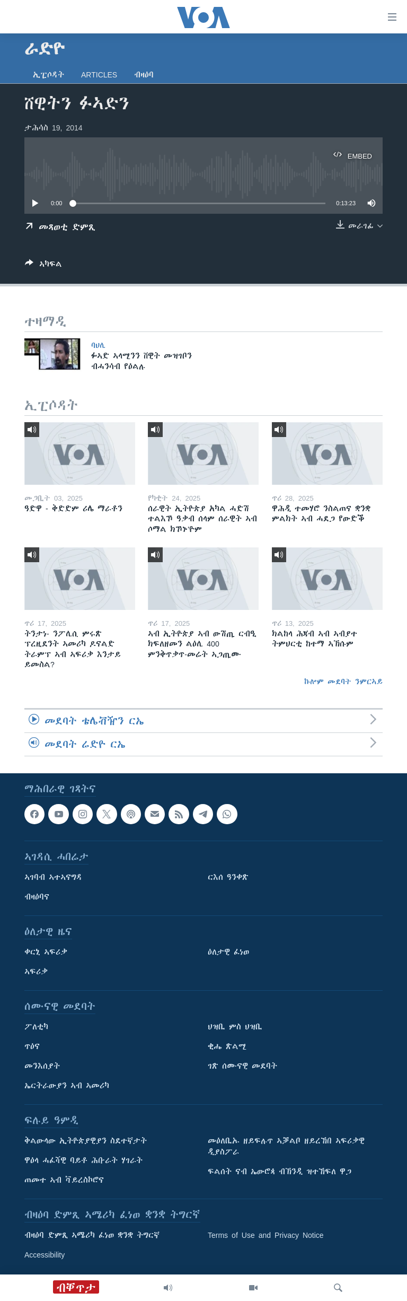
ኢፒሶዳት (48, 75)
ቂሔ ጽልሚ (227, 1046)
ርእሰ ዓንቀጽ (228, 877)
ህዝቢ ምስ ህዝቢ (235, 1027)
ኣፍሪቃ (36, 971)
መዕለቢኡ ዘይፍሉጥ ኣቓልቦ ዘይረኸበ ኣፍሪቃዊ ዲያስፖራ (286, 1146)
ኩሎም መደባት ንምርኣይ (343, 681)
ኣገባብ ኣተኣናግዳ (53, 877)
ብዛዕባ (144, 75)
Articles (99, 75)
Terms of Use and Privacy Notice (266, 1235)
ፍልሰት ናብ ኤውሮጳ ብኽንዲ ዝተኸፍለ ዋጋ (279, 1171)
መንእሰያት (42, 1066)
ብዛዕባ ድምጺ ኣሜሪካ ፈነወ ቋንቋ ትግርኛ (92, 1235)
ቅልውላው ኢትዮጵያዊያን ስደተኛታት (85, 1141)
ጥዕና (32, 1046)
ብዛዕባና (36, 897)
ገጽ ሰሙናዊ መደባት (242, 1066)
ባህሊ (98, 345)
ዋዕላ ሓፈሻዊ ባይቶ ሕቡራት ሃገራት (83, 1160)
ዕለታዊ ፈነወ (228, 952)
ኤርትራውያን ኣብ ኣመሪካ (66, 1085)
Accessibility (44, 1255)
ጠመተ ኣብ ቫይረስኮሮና (64, 1180)
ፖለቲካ (36, 1027)
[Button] (43, 266)
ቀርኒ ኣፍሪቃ (45, 952)
